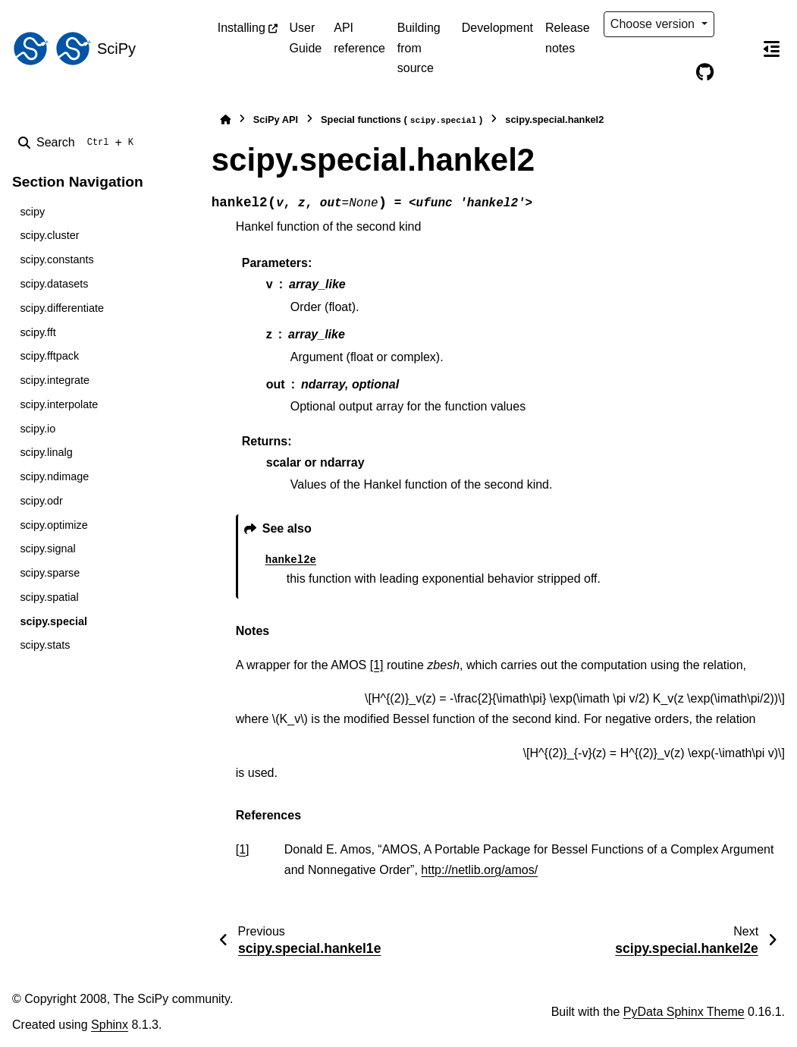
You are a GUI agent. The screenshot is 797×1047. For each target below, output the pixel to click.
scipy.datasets (54, 284)
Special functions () (401, 120)
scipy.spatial (49, 597)
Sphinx (109, 1024)
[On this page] (771, 48)
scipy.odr (41, 501)
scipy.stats (45, 645)
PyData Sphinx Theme (684, 1011)
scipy (32, 212)
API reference (359, 37)
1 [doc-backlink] (242, 849)
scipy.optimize (53, 525)
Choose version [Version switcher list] (654, 23)
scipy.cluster (49, 235)
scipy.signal (47, 548)
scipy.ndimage (54, 476)
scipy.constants (56, 259)
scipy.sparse (50, 573)
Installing (241, 27)
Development (497, 27)
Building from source (419, 47)
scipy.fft (37, 332)
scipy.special (53, 621)
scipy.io (37, 429)
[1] (377, 665)
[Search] (79, 142)
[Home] (225, 119)
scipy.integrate (54, 380)
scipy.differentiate (62, 308)
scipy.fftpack (49, 356)
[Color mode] (736, 24)
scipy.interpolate (59, 404)
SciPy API (275, 119)
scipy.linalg (46, 452)
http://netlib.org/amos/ (479, 869)
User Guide (306, 37)
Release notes (567, 37)
